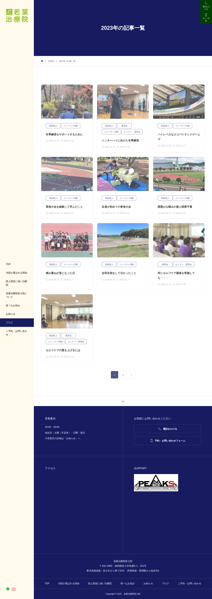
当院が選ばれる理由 (16, 273)
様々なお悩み (13, 305)
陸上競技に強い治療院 (16, 283)
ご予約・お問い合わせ (16, 333)
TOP (8, 264)
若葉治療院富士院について (16, 295)
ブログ (9, 322)
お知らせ (10, 314)
